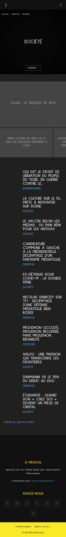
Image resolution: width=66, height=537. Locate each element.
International (32, 188)
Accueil (5, 14)
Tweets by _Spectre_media (19, 422)
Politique (29, 344)
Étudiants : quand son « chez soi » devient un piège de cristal (41, 401)
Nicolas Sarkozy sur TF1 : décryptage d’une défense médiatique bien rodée (42, 305)
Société (28, 211)
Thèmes (15, 14)
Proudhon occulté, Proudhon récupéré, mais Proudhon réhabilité (41, 333)
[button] (61, 5)
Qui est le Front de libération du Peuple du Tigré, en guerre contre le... (41, 178)
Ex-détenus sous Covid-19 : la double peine (42, 278)
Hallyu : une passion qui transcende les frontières (41, 358)
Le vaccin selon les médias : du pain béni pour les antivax (42, 225)
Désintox (28, 264)
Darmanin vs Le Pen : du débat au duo (42, 379)
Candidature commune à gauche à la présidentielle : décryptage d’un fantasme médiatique (42, 252)
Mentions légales (23, 527)
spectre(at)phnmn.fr (43, 481)
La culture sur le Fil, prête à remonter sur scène (42, 202)
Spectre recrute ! (42, 527)
